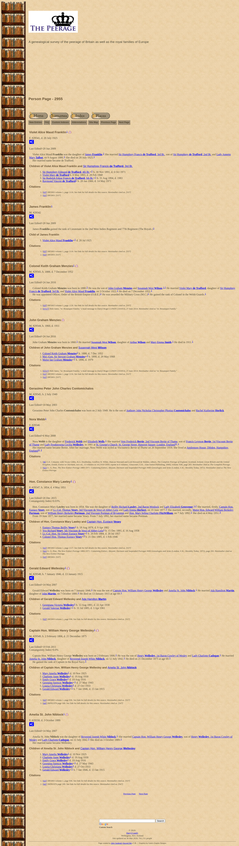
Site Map (93, 122)
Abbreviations (79, 122)
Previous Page (108, 122)
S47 (44, 703)
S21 (44, 467)
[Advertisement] (132, 71)
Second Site (127, 843)
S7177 (46, 308)
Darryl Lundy (132, 833)
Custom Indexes (60, 122)
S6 (44, 462)
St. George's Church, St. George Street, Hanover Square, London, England (135, 444)
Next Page (124, 122)
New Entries (35, 122)
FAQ (47, 122)
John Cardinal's (116, 843)
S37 (44, 192)
